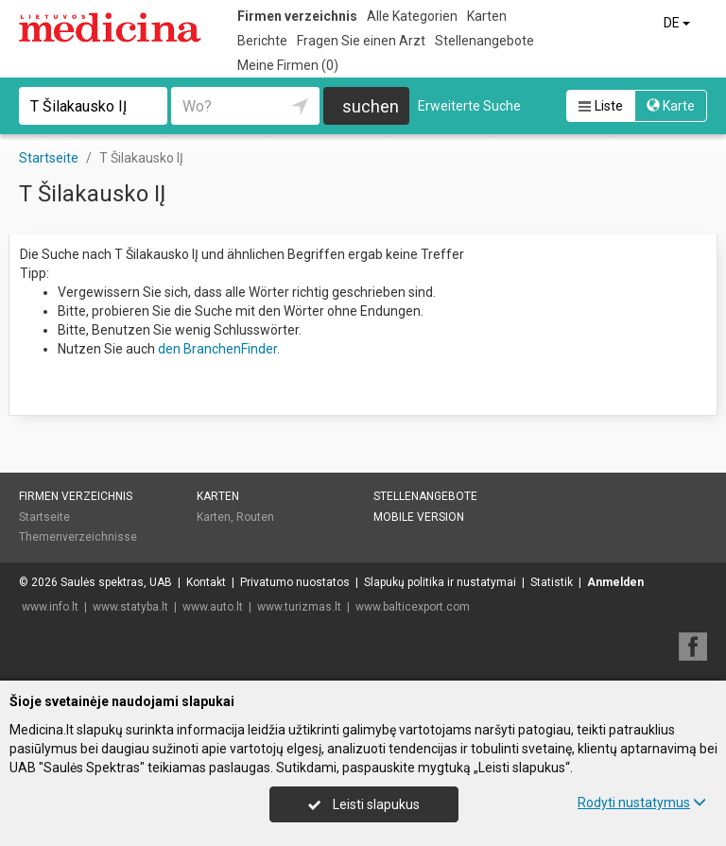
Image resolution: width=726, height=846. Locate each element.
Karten (487, 16)
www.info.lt (50, 606)
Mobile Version (418, 517)
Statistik (551, 582)
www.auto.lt (212, 606)
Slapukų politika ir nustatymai (440, 582)
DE (678, 22)
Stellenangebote (484, 40)
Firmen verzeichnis (297, 16)
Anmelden (615, 582)
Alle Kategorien (412, 16)
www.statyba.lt (130, 606)
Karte (671, 105)
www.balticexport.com (412, 606)
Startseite (44, 517)
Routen (255, 517)
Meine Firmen (287, 65)
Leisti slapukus (364, 804)
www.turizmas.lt (299, 606)
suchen (370, 106)
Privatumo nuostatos (295, 582)
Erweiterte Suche (469, 105)
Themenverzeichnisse (78, 537)
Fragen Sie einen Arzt (361, 40)
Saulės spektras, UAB (116, 582)
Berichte (262, 40)
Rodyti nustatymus (642, 802)
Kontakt (206, 582)
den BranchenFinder (217, 348)
